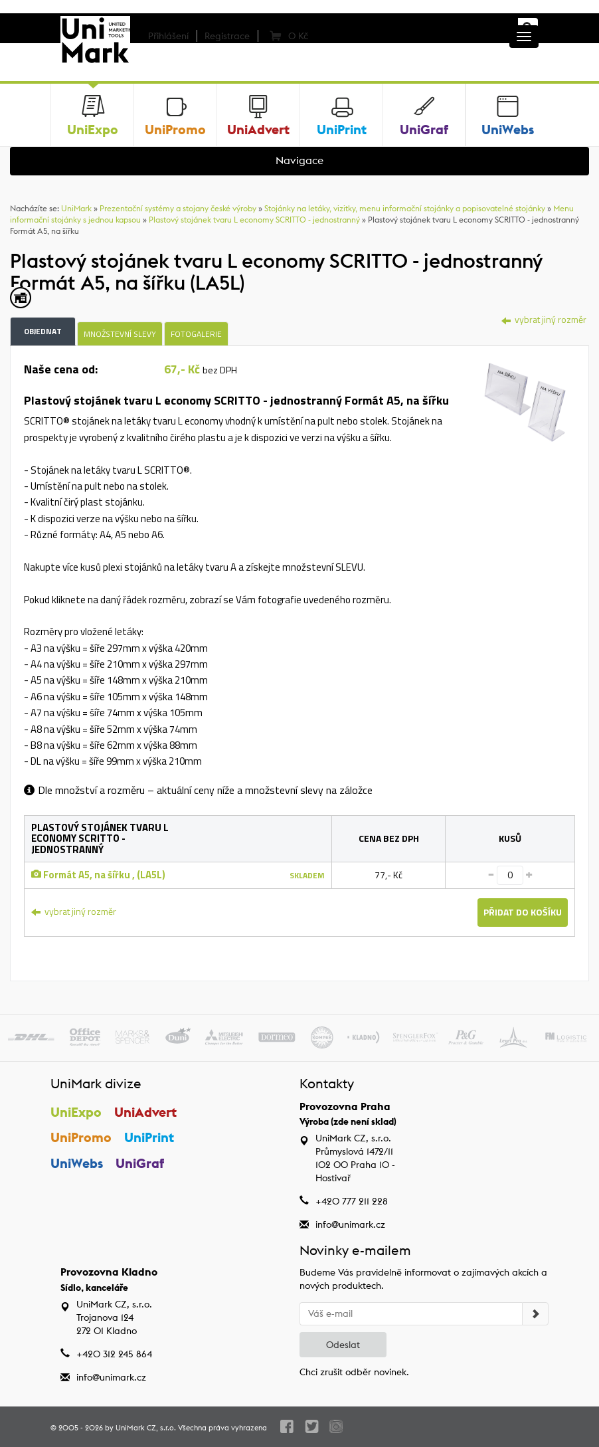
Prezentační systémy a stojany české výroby (178, 208)
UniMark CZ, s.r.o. (146, 1427)
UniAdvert (145, 1112)
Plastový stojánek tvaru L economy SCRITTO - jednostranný (254, 220)
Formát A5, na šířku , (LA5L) (98, 874)
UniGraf (140, 1163)
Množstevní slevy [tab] (120, 334)
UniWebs (76, 1163)
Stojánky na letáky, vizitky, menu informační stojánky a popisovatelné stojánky (404, 208)
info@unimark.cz (350, 1224)
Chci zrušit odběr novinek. (354, 1372)
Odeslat (343, 1344)
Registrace (227, 36)
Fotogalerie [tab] (196, 334)
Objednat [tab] (43, 331)
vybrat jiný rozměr (543, 319)
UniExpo (76, 1112)
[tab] (524, 400)
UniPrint (149, 1137)
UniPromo (81, 1137)
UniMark (76, 208)
